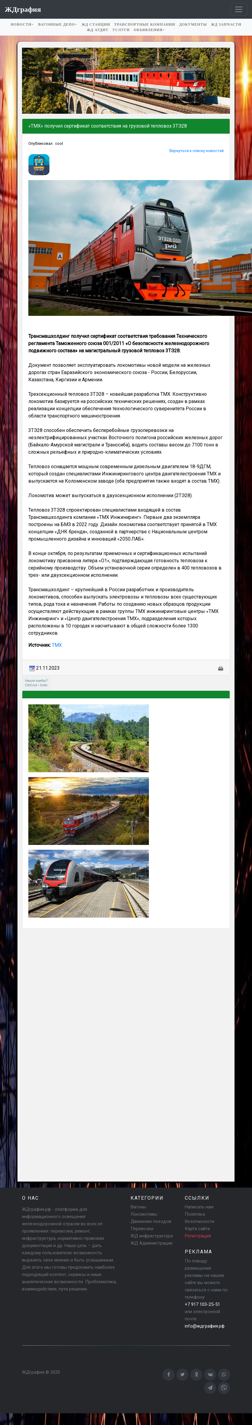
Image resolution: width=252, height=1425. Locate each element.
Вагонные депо (57, 24)
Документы (193, 24)
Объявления (149, 30)
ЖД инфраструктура (152, 1236)
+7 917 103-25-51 (202, 1304)
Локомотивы (144, 1214)
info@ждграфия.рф (205, 1326)
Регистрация (198, 1236)
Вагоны (138, 1207)
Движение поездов (151, 1221)
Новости (22, 24)
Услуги (121, 30)
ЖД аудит (98, 30)
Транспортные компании (144, 24)
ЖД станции (95, 24)
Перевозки (142, 1228)
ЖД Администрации (151, 1243)
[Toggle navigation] (238, 9)
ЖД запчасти (226, 24)
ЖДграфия (33, 1372)
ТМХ (56, 645)
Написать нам (199, 1207)
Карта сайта (197, 1228)
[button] (27, 81)
